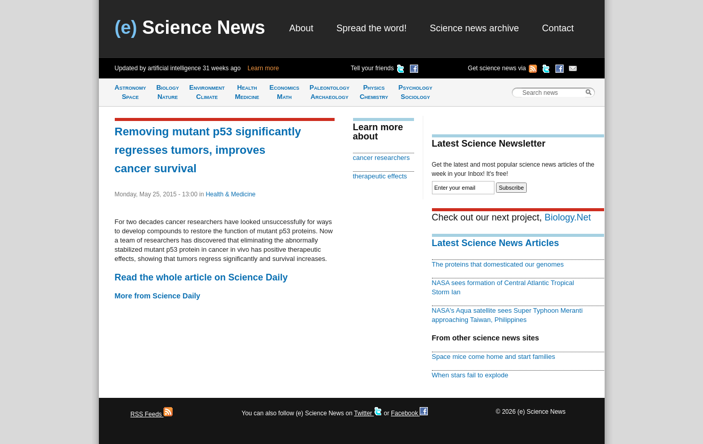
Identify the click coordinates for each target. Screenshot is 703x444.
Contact (558, 28)
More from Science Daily (157, 296)
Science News (190, 27)
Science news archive (474, 28)
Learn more (263, 68)
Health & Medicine (230, 194)
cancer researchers (381, 158)
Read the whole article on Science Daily (201, 277)
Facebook (409, 413)
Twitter (368, 413)
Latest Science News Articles (495, 243)
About (302, 28)
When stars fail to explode (470, 375)
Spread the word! (372, 28)
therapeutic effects (380, 176)
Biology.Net (568, 217)
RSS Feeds (152, 414)
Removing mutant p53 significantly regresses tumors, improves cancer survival (208, 150)
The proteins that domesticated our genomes (498, 264)
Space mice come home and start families (493, 356)
